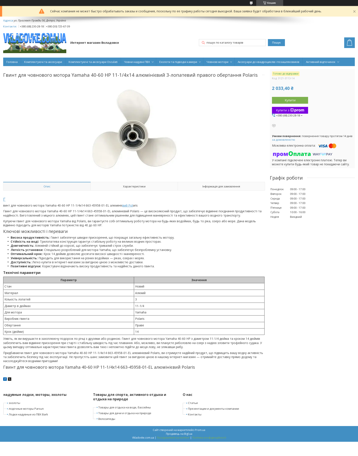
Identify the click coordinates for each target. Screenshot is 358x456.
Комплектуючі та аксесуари (43, 62)
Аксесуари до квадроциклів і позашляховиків (268, 62)
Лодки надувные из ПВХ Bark (28, 414)
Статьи (193, 403)
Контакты (194, 414)
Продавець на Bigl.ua (179, 434)
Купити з (290, 110)
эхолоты (14, 403)
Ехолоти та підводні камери (178, 62)
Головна (12, 62)
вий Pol (127, 205)
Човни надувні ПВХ (137, 62)
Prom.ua (200, 430)
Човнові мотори (217, 62)
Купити (290, 100)
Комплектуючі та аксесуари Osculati (93, 62)
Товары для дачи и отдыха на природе (124, 413)
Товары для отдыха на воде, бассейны (124, 407)
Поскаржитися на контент (173, 437)
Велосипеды (106, 419)
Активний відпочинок (320, 62)
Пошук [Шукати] (276, 42)
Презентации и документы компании (213, 409)
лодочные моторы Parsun (26, 409)
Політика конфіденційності (209, 437)
